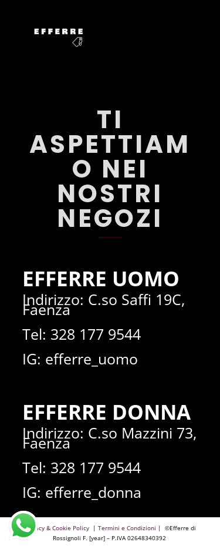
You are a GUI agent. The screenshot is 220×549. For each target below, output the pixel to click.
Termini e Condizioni (127, 528)
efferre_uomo (91, 359)
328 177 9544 (95, 334)
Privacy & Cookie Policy (58, 528)
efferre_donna (93, 492)
